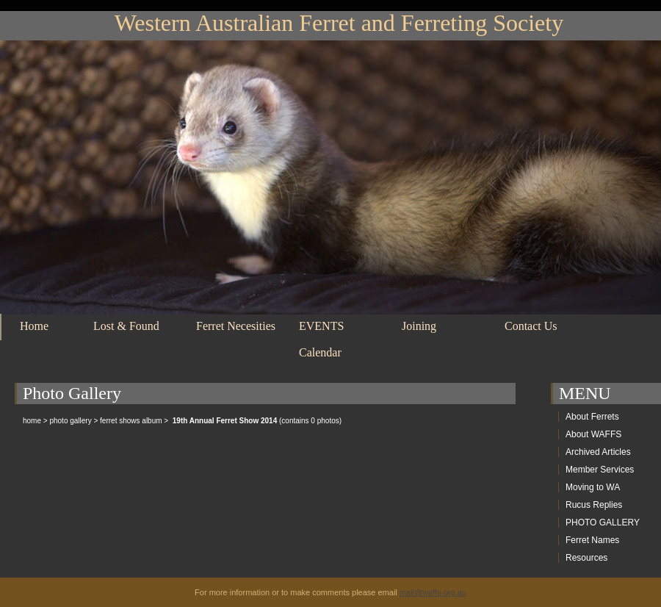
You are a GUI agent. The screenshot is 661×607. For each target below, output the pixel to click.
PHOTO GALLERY (603, 522)
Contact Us (531, 326)
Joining (419, 326)
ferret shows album (131, 421)
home (32, 421)
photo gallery (70, 421)
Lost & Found (126, 326)
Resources (586, 558)
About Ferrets (592, 417)
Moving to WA (593, 487)
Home (34, 326)
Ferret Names (592, 540)
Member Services (600, 469)
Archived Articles (598, 452)
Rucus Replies (594, 505)
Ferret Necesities (235, 326)
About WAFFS (593, 434)
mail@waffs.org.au (433, 592)
